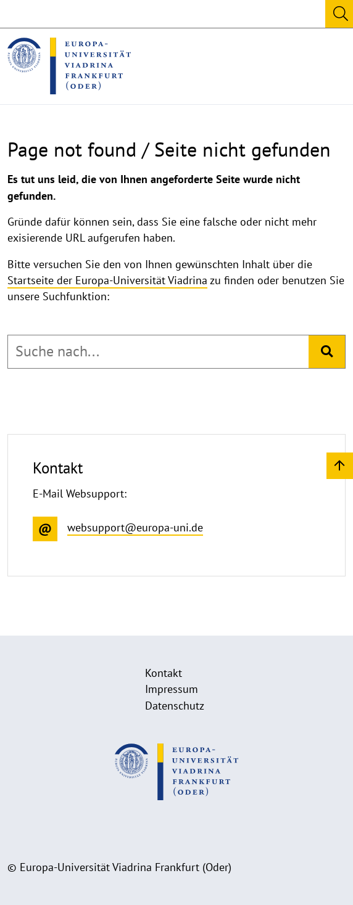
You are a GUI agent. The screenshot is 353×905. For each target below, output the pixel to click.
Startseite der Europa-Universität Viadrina (107, 280)
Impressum (171, 689)
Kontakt (163, 673)
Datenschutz (174, 705)
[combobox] (158, 351)
